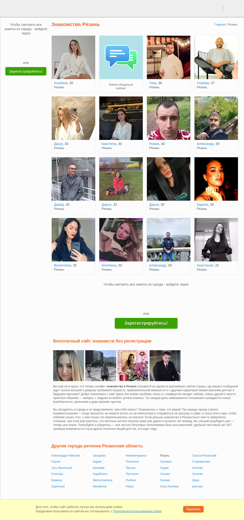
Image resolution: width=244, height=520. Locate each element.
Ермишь (57, 480)
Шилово (197, 486)
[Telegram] (31, 53)
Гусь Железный (61, 468)
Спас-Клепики (169, 486)
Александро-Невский (65, 455)
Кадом (97, 461)
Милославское (102, 480)
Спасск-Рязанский (204, 455)
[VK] (17, 43)
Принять (193, 509)
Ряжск (130, 486)
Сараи (164, 468)
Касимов (98, 468)
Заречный (58, 486)
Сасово (165, 474)
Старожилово (201, 461)
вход (218, 8)
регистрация (233, 8)
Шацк (195, 480)
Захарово (99, 455)
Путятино (132, 474)
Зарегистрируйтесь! (26, 71)
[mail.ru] (26, 43)
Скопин (165, 480)
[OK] (35, 43)
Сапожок (166, 461)
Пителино (132, 461)
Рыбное (131, 480)
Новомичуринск (136, 455)
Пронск (131, 468)
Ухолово (197, 468)
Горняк (55, 461)
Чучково (197, 474)
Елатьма (57, 474)
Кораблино (100, 474)
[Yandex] (21, 53)
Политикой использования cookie (137, 511)
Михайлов (99, 486)
